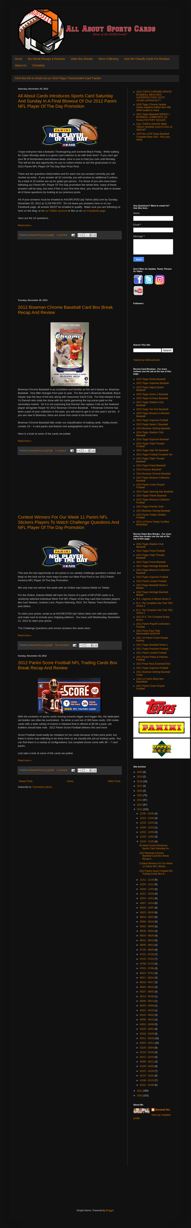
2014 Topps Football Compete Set (154, 454)
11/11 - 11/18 (147, 879)
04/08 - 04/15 (147, 1019)
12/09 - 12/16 (147, 827)
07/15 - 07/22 (147, 959)
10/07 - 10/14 (147, 903)
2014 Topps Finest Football (150, 550)
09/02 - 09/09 (147, 926)
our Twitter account (56, 210)
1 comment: (62, 235)
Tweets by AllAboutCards (146, 360)
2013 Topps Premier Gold (149, 506)
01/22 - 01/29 (147, 1071)
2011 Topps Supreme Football (152, 668)
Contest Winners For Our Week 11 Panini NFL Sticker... (155, 865)
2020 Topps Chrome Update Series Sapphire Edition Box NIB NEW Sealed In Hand (153, 107)
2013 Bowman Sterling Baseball (153, 510)
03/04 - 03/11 (147, 1043)
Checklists (38, 65)
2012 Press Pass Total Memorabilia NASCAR (148, 632)
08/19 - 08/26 (147, 935)
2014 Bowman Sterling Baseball (153, 428)
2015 (140, 795)
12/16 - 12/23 (147, 822)
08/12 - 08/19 (147, 940)
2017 (140, 786)
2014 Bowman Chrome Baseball (153, 473)
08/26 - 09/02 (147, 931)
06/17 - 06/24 (147, 977)
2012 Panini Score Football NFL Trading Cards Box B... (156, 872)
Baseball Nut (162, 1109)
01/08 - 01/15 (147, 1080)
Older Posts (114, 781)
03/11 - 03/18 (147, 1038)
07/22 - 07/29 (147, 954)
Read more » (25, 225)
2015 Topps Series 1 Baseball (152, 424)
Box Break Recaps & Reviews (46, 58)
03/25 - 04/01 (147, 1029)
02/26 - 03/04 (147, 1047)
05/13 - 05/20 (147, 996)
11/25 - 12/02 (147, 836)
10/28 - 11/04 (147, 889)
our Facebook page (94, 210)
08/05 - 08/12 (147, 945)
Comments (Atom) (42, 787)
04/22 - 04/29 (147, 1010)
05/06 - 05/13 (147, 1001)
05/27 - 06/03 (147, 991)
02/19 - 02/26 (147, 1052)
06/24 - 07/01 (147, 973)
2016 (140, 790)
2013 (140, 804)
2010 (140, 1095)
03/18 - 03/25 (147, 1033)
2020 (140, 772)
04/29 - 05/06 (147, 1005)
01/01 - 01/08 (147, 1085)
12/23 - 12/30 (147, 818)
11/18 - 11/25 (147, 841)
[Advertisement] (69, 269)
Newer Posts (25, 781)
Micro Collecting (108, 58)
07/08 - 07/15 (147, 963)
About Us (20, 65)
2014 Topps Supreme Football (152, 420)
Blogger (110, 1210)
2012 (140, 809)
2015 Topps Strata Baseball (151, 379)
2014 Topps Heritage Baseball (152, 566)
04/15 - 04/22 (147, 1015)
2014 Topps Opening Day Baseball (154, 491)
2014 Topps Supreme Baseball (152, 439)
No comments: (62, 645)
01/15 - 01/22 (147, 1075)
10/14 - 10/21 (147, 898)
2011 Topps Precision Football (152, 648)
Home (18, 58)
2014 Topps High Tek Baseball (152, 450)
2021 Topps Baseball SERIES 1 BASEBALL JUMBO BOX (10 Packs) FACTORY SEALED (153, 117)
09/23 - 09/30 (147, 912)
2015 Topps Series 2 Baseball (152, 394)
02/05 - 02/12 (147, 1061)
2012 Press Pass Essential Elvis (153, 663)
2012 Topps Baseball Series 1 (152, 644)
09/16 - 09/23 (147, 917)
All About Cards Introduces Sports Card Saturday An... (155, 847)
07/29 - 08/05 (147, 949)
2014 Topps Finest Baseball (151, 465)
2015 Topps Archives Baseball (152, 398)
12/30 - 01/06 (147, 813)
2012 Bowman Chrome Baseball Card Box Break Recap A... (154, 856)
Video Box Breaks (82, 58)
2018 (140, 781)
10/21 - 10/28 (147, 893)
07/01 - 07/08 (147, 968)
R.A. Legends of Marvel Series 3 (153, 599)
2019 (140, 776)
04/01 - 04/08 (147, 1024)
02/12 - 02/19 (147, 1057)
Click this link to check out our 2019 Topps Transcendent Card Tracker (58, 78)
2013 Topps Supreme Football (152, 577)
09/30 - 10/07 (147, 907)
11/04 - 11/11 (147, 884)
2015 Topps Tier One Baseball (152, 409)
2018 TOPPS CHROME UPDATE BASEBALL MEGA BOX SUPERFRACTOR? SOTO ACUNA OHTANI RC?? (154, 96)
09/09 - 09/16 (147, 921)
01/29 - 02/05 (147, 1066)
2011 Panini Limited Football (151, 652)
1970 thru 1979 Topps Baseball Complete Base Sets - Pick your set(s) (153, 136)
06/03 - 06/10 (147, 987)
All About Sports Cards (26, 13)
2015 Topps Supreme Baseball (152, 383)
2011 (140, 1090)
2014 (140, 800)
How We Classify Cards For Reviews (147, 58)
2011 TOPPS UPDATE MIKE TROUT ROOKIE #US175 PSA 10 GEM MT (154, 127)
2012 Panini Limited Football (151, 581)
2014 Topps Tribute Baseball (151, 495)
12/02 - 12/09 (147, 832)
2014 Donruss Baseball (148, 469)
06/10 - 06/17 (147, 982)
